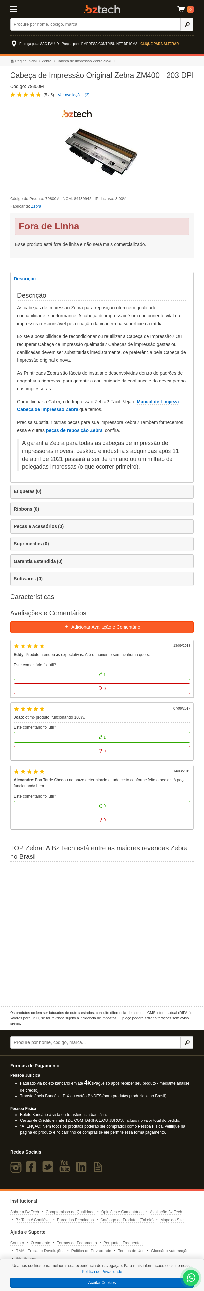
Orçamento (40, 1243)
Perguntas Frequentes (123, 1243)
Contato (17, 1243)
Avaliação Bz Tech (166, 1212)
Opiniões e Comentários (122, 1212)
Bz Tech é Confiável (33, 1220)
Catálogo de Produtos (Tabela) (127, 1220)
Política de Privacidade (91, 1251)
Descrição (25, 278)
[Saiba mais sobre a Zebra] (102, 933)
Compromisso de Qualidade (70, 1212)
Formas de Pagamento (77, 1243)
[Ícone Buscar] (186, 24)
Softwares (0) (28, 578)
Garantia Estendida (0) (38, 561)
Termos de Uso (131, 1251)
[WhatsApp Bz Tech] (191, 1278)
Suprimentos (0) (31, 543)
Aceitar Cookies (102, 1282)
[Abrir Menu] (22, 8)
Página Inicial (23, 61)
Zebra (47, 61)
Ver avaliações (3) (74, 95)
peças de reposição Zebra (74, 430)
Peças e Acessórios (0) (39, 526)
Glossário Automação (170, 1251)
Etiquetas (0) (27, 491)
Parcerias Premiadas (75, 1220)
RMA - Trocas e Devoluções (40, 1251)
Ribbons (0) (26, 509)
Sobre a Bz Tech (24, 1212)
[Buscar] (95, 24)
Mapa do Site (172, 1220)
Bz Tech (102, 9)
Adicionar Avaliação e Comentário (102, 627)
